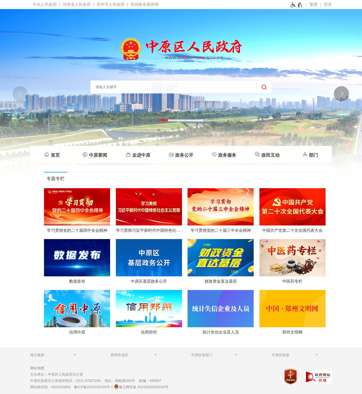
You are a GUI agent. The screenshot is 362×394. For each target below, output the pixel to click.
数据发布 (77, 281)
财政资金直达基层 (221, 281)
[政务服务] (224, 154)
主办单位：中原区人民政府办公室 (58, 374)
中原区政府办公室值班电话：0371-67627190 (67, 381)
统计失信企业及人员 (221, 332)
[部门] (310, 154)
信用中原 (77, 332)
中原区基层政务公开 (149, 281)
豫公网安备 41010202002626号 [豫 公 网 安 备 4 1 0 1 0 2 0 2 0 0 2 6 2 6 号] (141, 386)
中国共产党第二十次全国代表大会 (292, 230)
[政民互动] (267, 154)
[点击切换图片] (341, 93)
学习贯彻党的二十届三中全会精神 (221, 230)
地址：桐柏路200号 (121, 381)
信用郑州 (149, 332)
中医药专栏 (292, 281)
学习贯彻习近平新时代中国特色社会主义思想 (149, 230)
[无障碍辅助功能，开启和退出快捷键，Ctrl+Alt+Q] (296, 5)
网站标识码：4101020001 (51, 387)
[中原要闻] (94, 154)
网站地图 (37, 368)
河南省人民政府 (77, 4)
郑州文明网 (292, 332)
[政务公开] (180, 154)
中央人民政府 (45, 4)
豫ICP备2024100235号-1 (93, 387)
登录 (328, 4)
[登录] (328, 4)
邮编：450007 (150, 381)
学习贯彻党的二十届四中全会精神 (77, 230)
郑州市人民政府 (111, 4)
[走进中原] (137, 154)
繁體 (313, 4)
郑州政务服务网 (144, 4)
